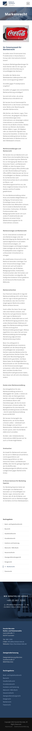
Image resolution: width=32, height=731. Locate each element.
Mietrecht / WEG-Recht (11, 548)
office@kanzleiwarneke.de (14, 605)
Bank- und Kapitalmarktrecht (13, 524)
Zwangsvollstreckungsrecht (13, 557)
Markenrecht (11, 566)
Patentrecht (8, 571)
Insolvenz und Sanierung (12, 543)
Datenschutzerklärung (21, 726)
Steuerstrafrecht (10, 552)
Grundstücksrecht (10, 538)
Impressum (8, 726)
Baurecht (7, 529)
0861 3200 (9, 639)
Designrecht (8, 562)
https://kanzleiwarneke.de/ (18, 644)
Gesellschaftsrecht (10, 533)
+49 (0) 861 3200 (16, 600)
